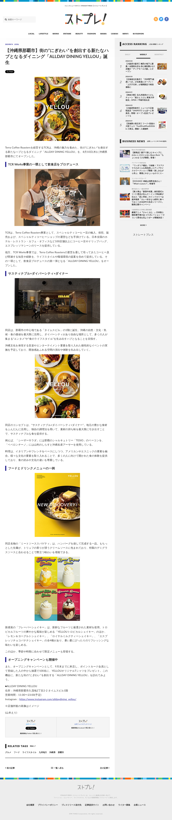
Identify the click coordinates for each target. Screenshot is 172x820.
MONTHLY (159, 54)
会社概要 (30, 805)
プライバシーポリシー (48, 805)
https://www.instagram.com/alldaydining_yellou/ (47, 699)
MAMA (103, 33)
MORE (143, 225)
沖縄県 (52, 752)
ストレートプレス (143, 234)
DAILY (127, 54)
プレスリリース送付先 (71, 805)
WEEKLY (143, 54)
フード (17, 752)
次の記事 (105, 768)
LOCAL (31, 33)
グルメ (8, 752)
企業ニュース (140, 805)
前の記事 (10, 768)
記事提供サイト (92, 805)
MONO (56, 33)
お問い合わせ (109, 805)
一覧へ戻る (57, 768)
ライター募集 (124, 805)
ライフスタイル (29, 752)
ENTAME (67, 33)
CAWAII (114, 33)
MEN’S (125, 33)
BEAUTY (79, 33)
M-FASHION (138, 33)
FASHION (91, 33)
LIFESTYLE (43, 33)
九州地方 (43, 752)
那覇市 (61, 752)
